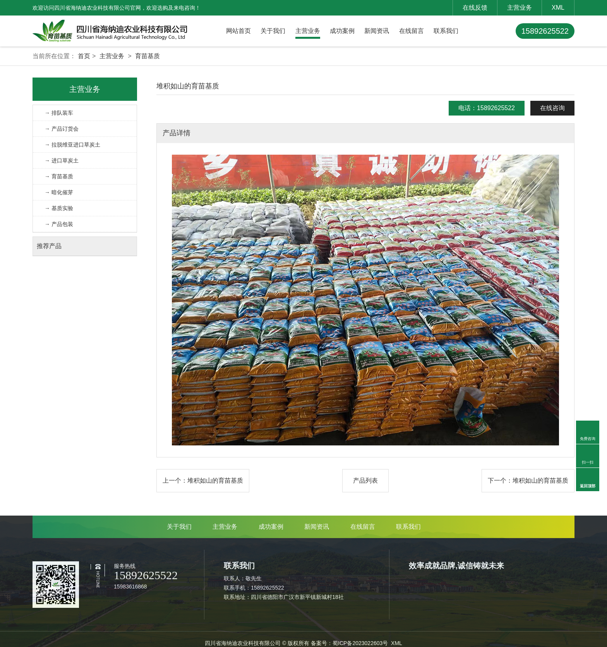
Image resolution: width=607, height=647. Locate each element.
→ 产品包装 (59, 224)
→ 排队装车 (59, 113)
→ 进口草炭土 (62, 160)
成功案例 (342, 31)
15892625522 (545, 31)
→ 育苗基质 (59, 176)
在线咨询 (552, 108)
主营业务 (519, 7)
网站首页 (238, 31)
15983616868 (130, 586)
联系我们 (446, 31)
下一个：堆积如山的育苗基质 (528, 480)
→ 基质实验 (59, 208)
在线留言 (411, 31)
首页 (84, 56)
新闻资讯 (376, 31)
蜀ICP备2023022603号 (360, 643)
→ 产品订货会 (62, 129)
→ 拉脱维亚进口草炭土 (72, 144)
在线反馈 (475, 7)
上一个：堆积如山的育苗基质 (203, 480)
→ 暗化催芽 (59, 192)
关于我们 (273, 31)
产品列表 (365, 480)
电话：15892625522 (486, 108)
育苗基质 (147, 56)
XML (558, 7)
